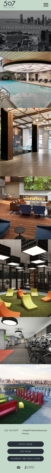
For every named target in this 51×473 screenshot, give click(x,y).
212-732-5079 (11, 430)
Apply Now (25, 444)
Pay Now (25, 451)
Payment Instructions (25, 458)
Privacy (25, 433)
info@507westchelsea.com (35, 430)
